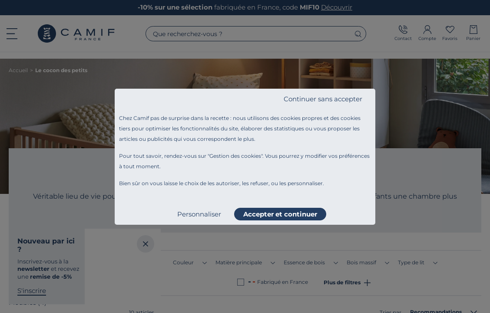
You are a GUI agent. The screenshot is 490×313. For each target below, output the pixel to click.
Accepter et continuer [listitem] (280, 214)
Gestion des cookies (235, 156)
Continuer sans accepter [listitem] (323, 99)
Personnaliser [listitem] (199, 214)
